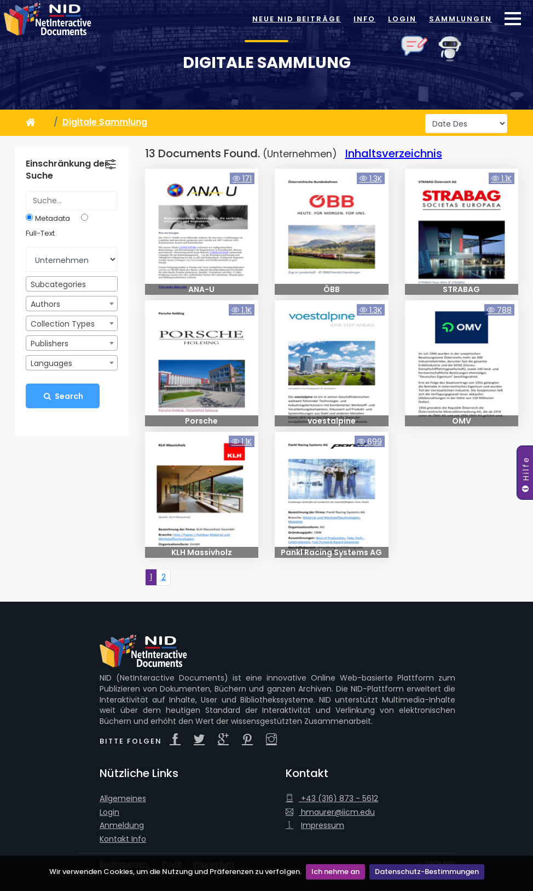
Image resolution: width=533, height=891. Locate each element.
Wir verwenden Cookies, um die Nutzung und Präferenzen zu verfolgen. (175, 871)
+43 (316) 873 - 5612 (332, 798)
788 (499, 310)
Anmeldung (122, 825)
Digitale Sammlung (267, 62)
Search (62, 396)
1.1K (501, 178)
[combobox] (72, 284)
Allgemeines (123, 798)
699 (369, 441)
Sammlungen (460, 19)
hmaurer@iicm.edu (330, 812)
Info (364, 19)
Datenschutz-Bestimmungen (427, 871)
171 (242, 178)
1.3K (371, 178)
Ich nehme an (335, 871)
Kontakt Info (123, 839)
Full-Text (40, 233)
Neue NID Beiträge (296, 19)
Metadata (52, 219)
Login (402, 19)
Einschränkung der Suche (67, 170)
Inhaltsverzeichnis (393, 153)
